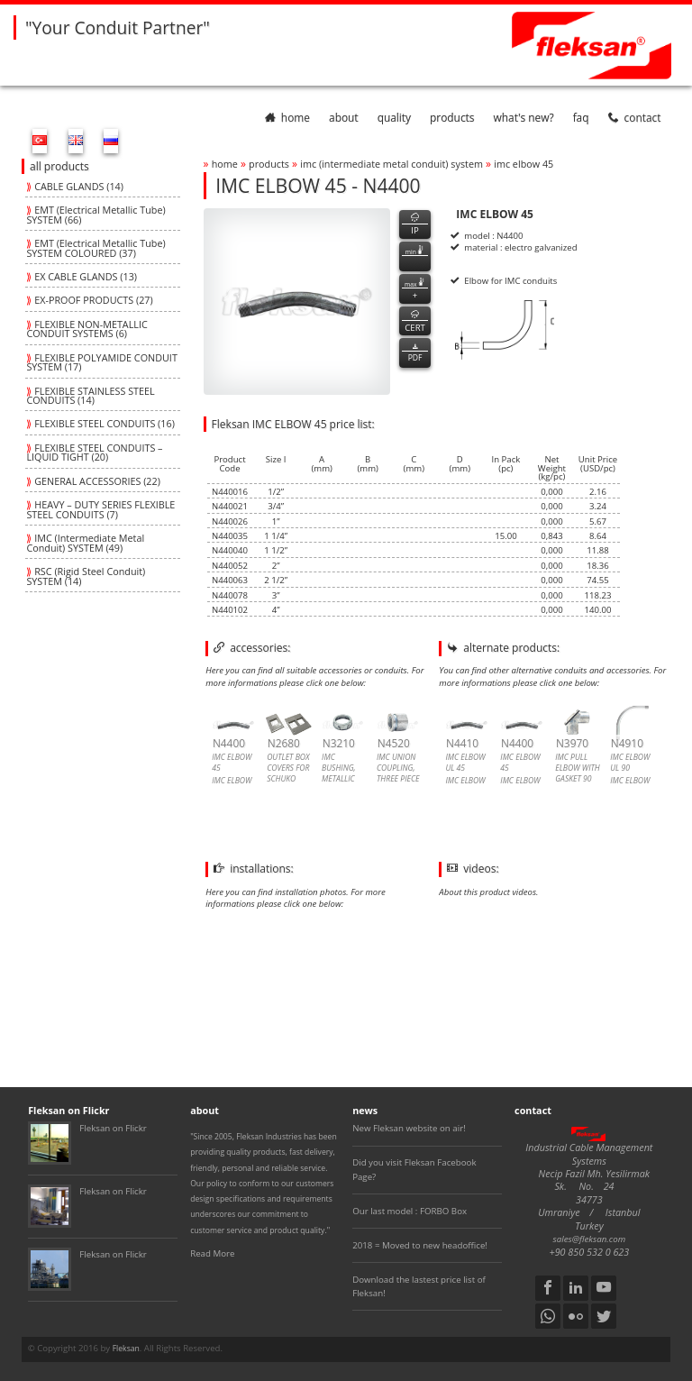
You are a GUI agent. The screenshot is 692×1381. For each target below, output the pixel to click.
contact (634, 117)
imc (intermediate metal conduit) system (391, 163)
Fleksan (126, 1348)
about (344, 117)
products (452, 117)
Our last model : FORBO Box (409, 1211)
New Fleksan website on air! (409, 1128)
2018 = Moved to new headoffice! (419, 1245)
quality (394, 117)
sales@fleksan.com (589, 1239)
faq (581, 117)
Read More (212, 1253)
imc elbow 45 (523, 163)
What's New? (524, 117)
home (287, 117)
